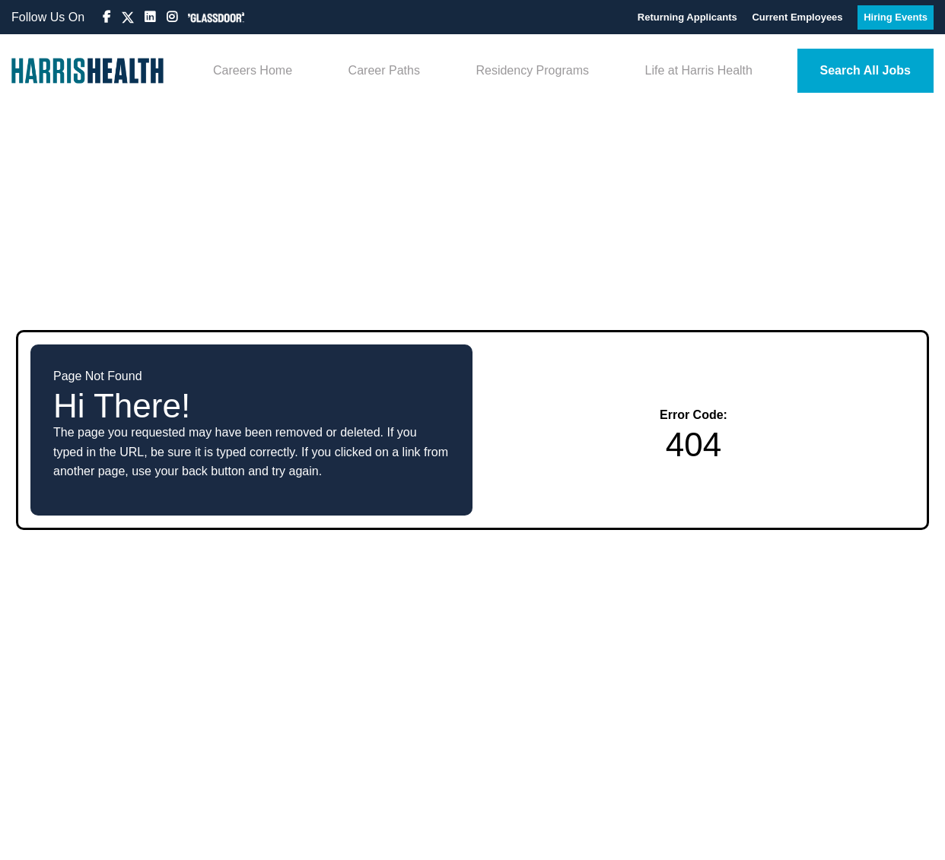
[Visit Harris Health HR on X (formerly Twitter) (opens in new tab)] (128, 17)
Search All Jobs (865, 70)
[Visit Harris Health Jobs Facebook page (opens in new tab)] (108, 17)
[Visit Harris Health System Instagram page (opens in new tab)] (173, 17)
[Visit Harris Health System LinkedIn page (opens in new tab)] (151, 17)
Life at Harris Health (698, 70)
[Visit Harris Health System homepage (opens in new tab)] (87, 71)
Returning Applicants (689, 17)
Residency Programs (532, 70)
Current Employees (798, 17)
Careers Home (252, 70)
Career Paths (384, 70)
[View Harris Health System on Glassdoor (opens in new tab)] (215, 17)
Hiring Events (896, 17)
